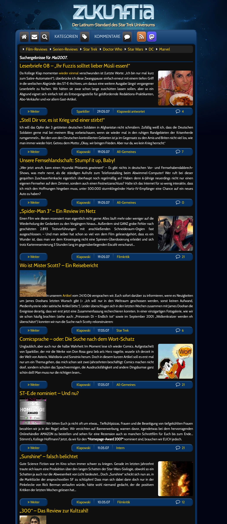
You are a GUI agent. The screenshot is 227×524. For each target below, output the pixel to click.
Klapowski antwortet (131, 111)
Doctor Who (112, 49)
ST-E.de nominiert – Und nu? (49, 393)
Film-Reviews (36, 49)
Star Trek (90, 49)
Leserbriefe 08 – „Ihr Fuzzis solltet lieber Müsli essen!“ (75, 66)
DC (151, 49)
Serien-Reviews (65, 49)
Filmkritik (123, 257)
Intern (120, 448)
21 (180, 257)
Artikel (67, 295)
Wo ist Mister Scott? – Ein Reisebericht (59, 265)
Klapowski (83, 152)
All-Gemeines (126, 152)
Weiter (33, 111)
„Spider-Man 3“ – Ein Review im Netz (58, 211)
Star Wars (135, 49)
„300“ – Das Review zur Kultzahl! (54, 510)
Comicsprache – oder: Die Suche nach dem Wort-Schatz (77, 339)
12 (180, 502)
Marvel (164, 49)
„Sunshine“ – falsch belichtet (49, 456)
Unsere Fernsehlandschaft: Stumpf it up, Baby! (67, 160)
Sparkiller (83, 111)
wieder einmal (69, 73)
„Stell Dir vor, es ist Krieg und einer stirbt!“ (62, 120)
